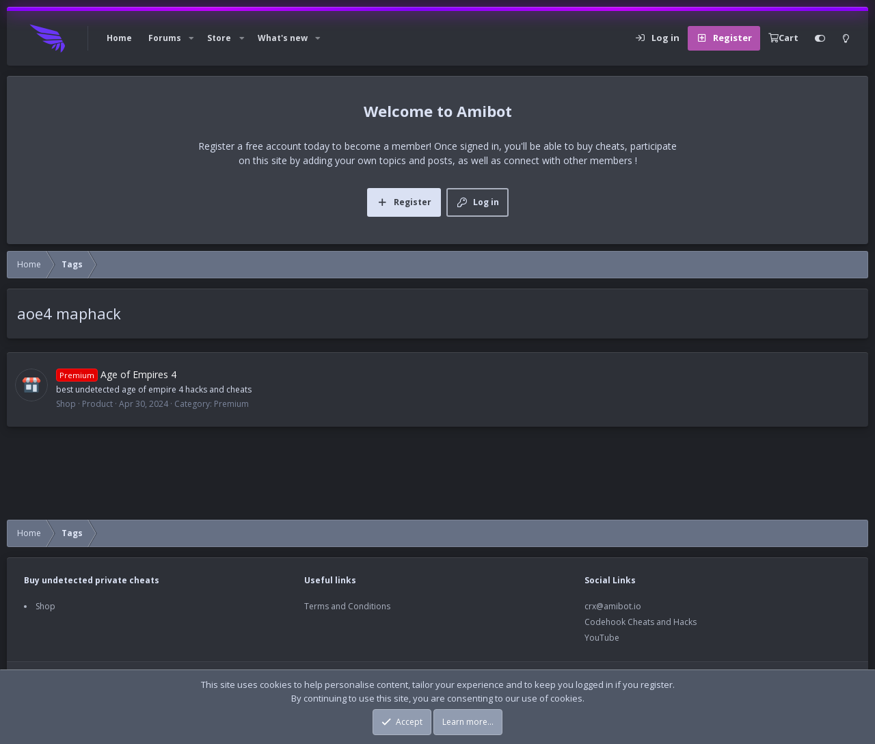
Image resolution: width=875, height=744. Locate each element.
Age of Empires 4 (116, 374)
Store (219, 38)
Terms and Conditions (347, 606)
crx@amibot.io (612, 606)
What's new (283, 38)
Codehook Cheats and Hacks (640, 622)
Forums (164, 38)
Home (119, 38)
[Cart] (783, 38)
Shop (45, 606)
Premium (231, 404)
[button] (191, 38)
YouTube (601, 637)
